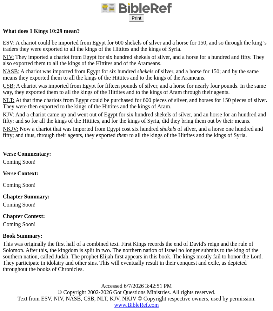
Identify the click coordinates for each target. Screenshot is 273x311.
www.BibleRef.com (136, 305)
